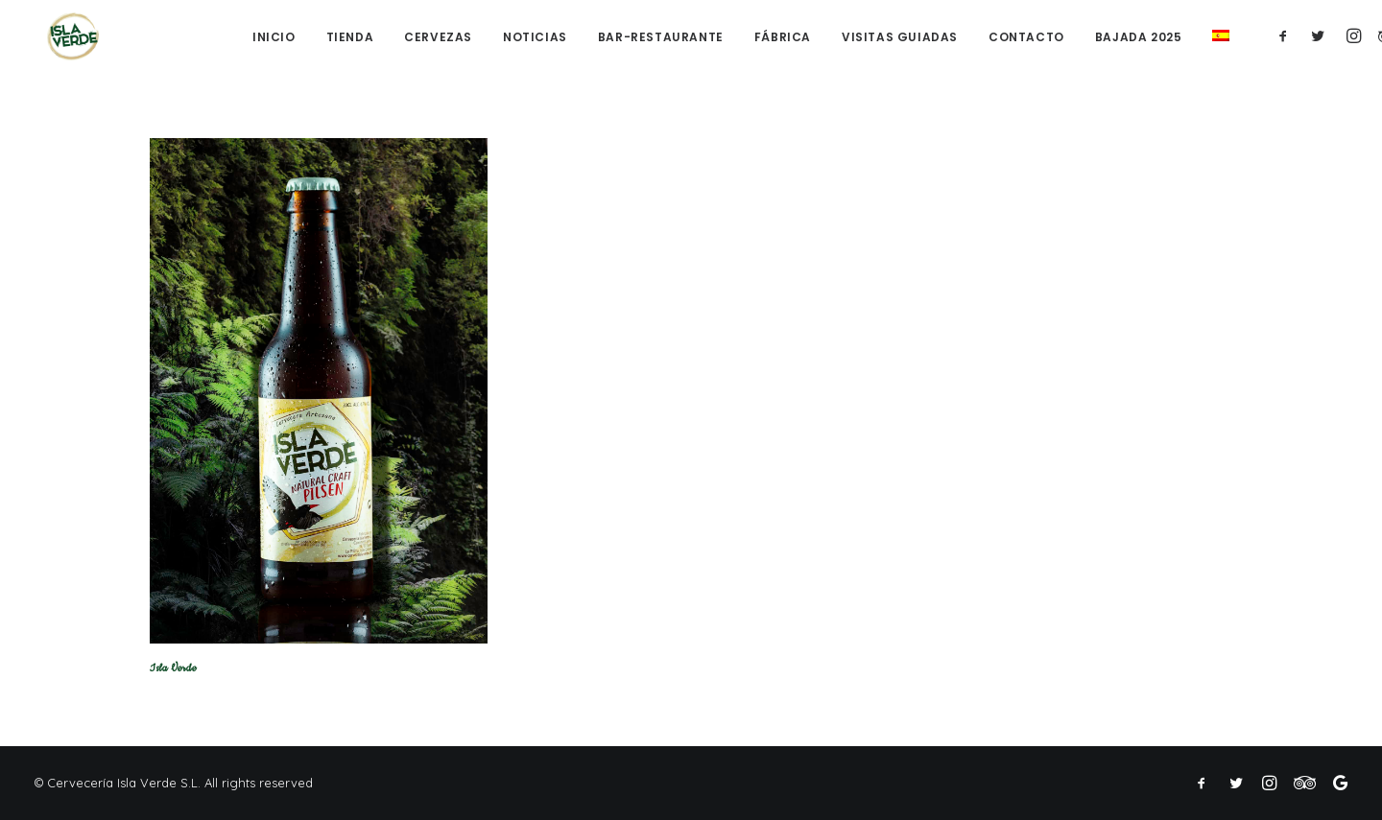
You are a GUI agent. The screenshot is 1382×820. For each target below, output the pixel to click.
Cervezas (438, 39)
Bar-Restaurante (661, 39)
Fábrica (782, 39)
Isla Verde (173, 668)
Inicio (274, 39)
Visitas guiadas (900, 39)
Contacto (1026, 39)
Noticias (535, 39)
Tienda (350, 39)
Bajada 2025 (1138, 39)
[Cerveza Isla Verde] (63, 37)
